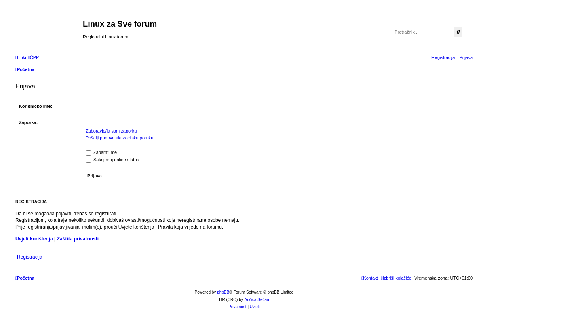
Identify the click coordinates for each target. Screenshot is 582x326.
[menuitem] (33, 57)
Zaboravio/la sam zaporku (111, 130)
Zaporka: (28, 122)
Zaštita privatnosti (78, 239)
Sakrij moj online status (112, 159)
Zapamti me (101, 152)
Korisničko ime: (36, 106)
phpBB (223, 292)
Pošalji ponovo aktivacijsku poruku (120, 137)
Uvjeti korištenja (34, 239)
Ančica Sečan (257, 299)
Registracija (29, 257)
